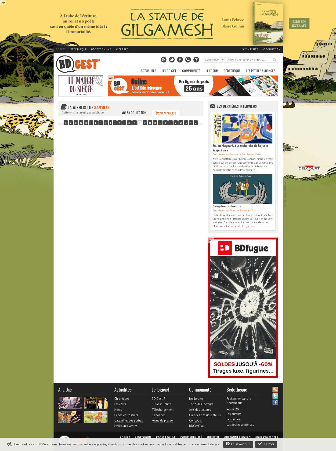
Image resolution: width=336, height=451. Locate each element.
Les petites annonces (260, 70)
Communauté (191, 70)
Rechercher (275, 60)
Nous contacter (266, 437)
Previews (120, 404)
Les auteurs (234, 414)
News (118, 410)
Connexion (271, 49)
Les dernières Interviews (237, 106)
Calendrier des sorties (128, 420)
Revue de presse (162, 420)
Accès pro (122, 49)
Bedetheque (78, 49)
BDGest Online (101, 49)
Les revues (233, 419)
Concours (195, 420)
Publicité (213, 437)
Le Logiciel (169, 70)
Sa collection (134, 112)
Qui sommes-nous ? (237, 437)
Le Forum (212, 70)
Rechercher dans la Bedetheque (239, 401)
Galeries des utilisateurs (205, 415)
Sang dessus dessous (227, 206)
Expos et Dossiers (126, 415)
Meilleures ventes (125, 426)
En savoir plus (238, 444)
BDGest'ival (197, 426)
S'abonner (158, 415)
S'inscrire (250, 49)
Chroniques (121, 399)
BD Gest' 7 (158, 399)
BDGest (61, 49)
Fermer (266, 444)
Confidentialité (191, 437)
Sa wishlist (165, 112)
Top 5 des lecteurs (201, 404)
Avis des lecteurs (200, 410)
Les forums (196, 399)
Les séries (233, 409)
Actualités (148, 70)
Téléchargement (162, 410)
